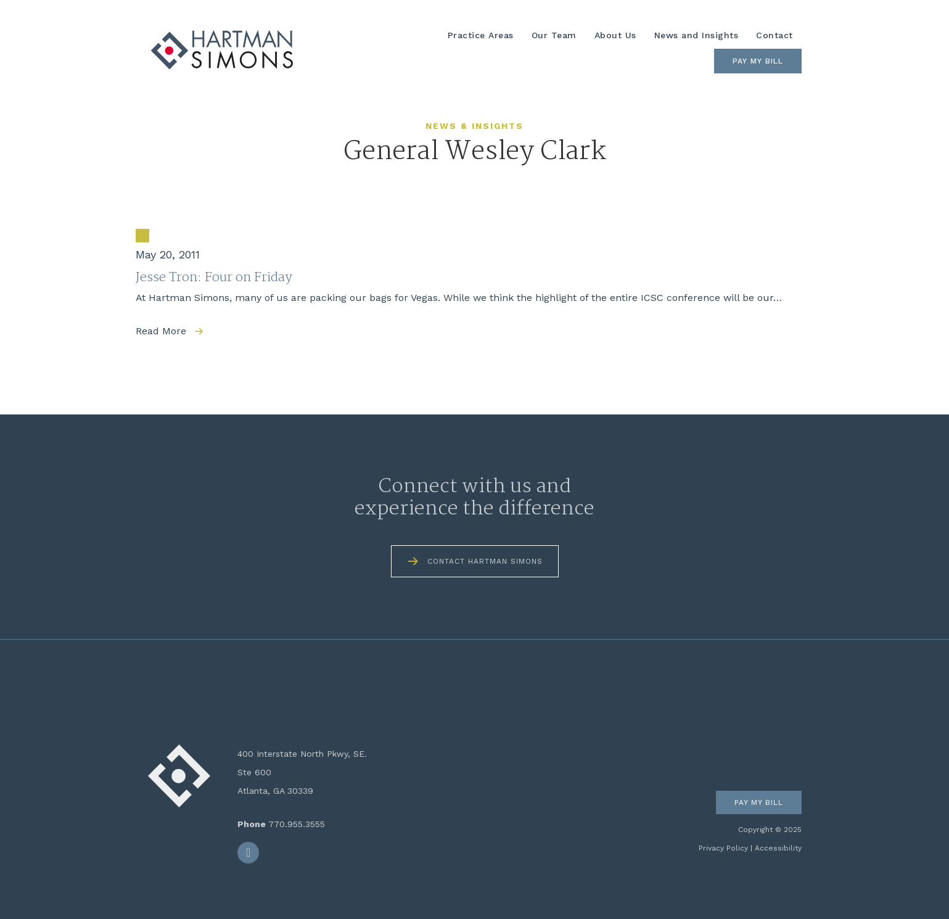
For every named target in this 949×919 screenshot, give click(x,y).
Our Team (554, 35)
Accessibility (778, 848)
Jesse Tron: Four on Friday (214, 277)
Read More (161, 331)
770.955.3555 (296, 824)
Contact (774, 35)
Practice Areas (481, 35)
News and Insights (696, 35)
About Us (615, 35)
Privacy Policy (723, 848)
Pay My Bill (758, 61)
